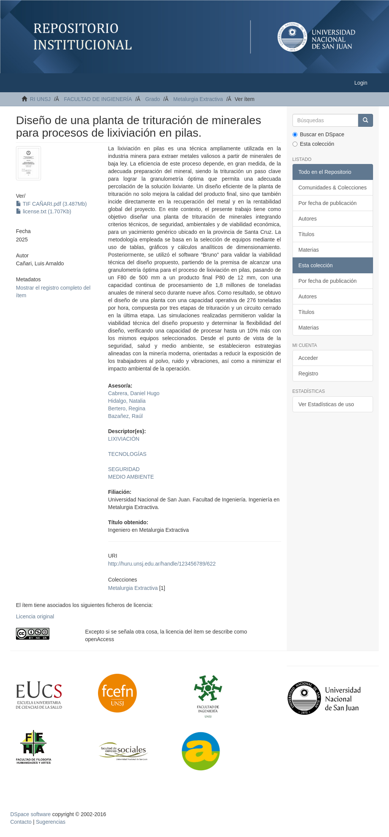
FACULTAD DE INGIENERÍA (98, 99)
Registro (308, 373)
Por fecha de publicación (328, 203)
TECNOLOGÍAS (127, 454)
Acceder (308, 358)
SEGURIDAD (124, 469)
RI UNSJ (40, 99)
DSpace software (30, 814)
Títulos (307, 234)
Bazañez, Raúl (125, 416)
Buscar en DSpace (319, 134)
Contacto (21, 822)
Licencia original (35, 616)
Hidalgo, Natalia (127, 401)
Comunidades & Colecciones (333, 187)
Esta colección (313, 144)
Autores (308, 219)
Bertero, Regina (126, 408)
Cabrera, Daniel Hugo (134, 393)
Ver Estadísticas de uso (326, 404)
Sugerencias (50, 822)
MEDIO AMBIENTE (131, 477)
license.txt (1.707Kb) (43, 211)
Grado (152, 99)
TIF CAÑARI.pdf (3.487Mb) (51, 204)
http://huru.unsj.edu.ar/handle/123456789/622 (162, 564)
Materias (309, 250)
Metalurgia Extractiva (198, 99)
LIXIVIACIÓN (123, 439)
